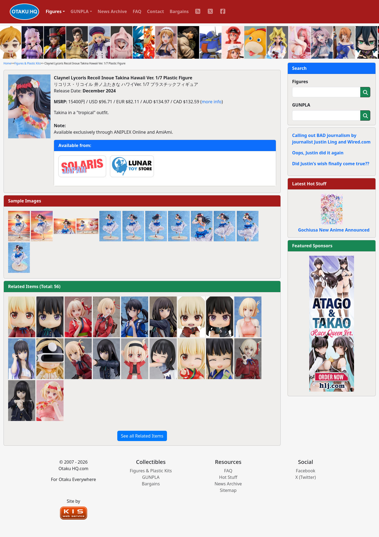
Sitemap (228, 490)
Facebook (305, 471)
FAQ (137, 11)
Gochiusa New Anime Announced (333, 230)
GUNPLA (301, 105)
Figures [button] (54, 11)
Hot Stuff (228, 477)
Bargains (179, 11)
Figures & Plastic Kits (27, 63)
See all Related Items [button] (142, 436)
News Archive (112, 11)
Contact (155, 11)
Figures (300, 82)
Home (7, 63)
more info (212, 102)
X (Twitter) (305, 477)
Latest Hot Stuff (309, 184)
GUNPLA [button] (80, 11)
